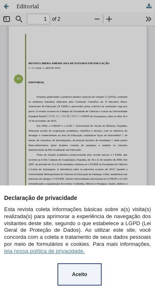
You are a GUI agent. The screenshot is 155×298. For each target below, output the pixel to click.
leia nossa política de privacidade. (44, 251)
